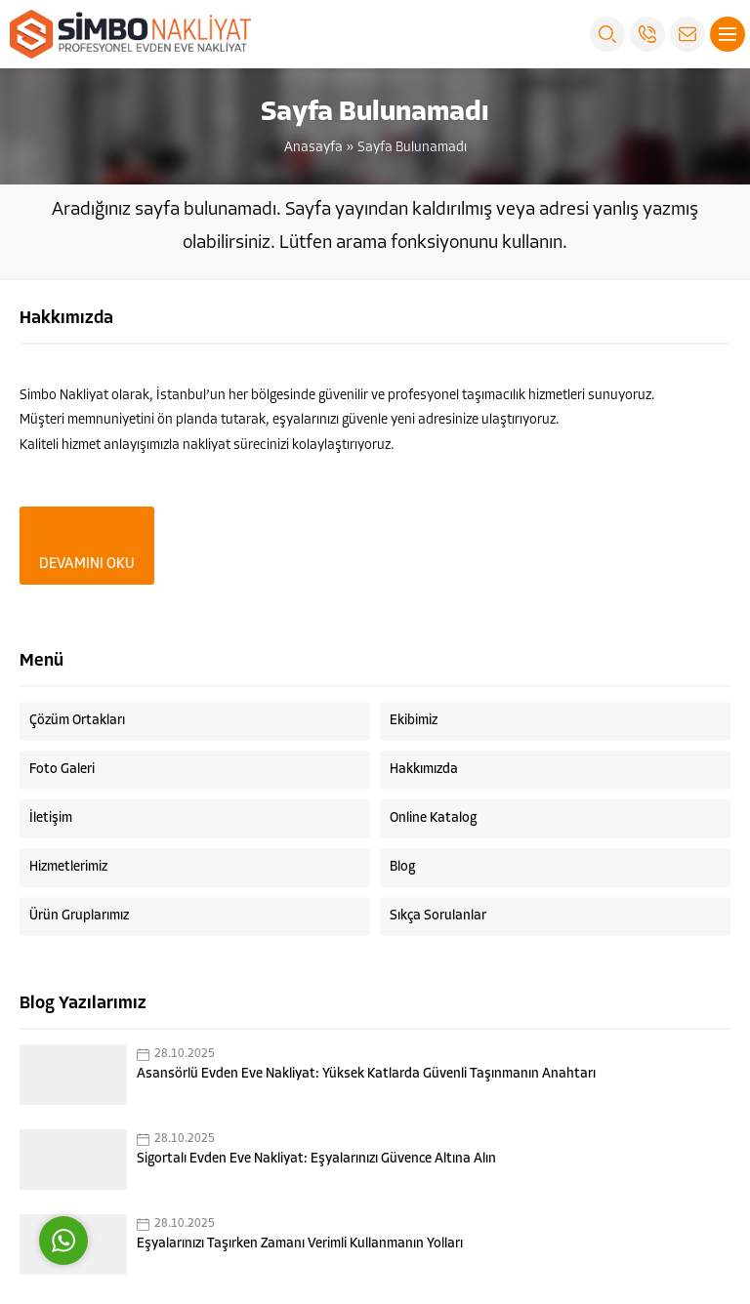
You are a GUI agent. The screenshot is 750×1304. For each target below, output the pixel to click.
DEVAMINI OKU (87, 564)
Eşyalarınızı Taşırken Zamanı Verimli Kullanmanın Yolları (300, 1244)
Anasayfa (313, 148)
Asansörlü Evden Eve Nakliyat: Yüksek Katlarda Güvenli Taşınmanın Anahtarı (366, 1074)
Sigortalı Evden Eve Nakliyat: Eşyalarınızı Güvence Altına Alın (316, 1159)
